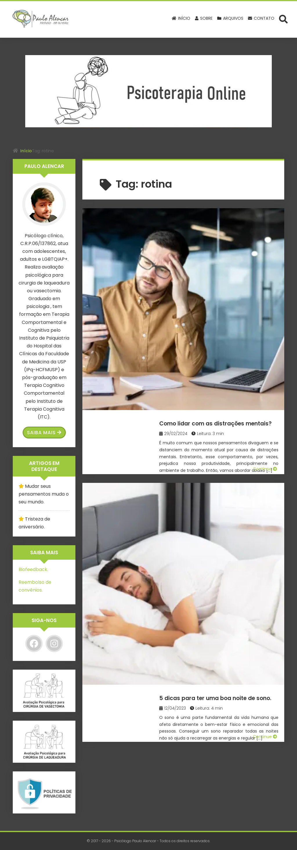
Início (26, 151)
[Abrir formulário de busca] (283, 19)
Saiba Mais (44, 432)
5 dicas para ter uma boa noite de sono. (220, 306)
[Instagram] (54, 643)
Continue (265, 275)
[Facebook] (34, 643)
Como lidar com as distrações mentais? (219, 225)
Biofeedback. (33, 569)
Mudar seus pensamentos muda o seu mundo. (44, 494)
